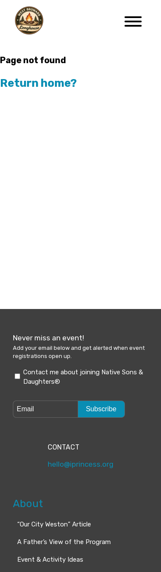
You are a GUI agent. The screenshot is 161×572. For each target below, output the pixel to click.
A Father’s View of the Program (64, 518)
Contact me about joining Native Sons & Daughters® (83, 377)
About (28, 480)
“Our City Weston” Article (54, 501)
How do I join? (38, 553)
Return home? (38, 82)
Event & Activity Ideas (50, 536)
